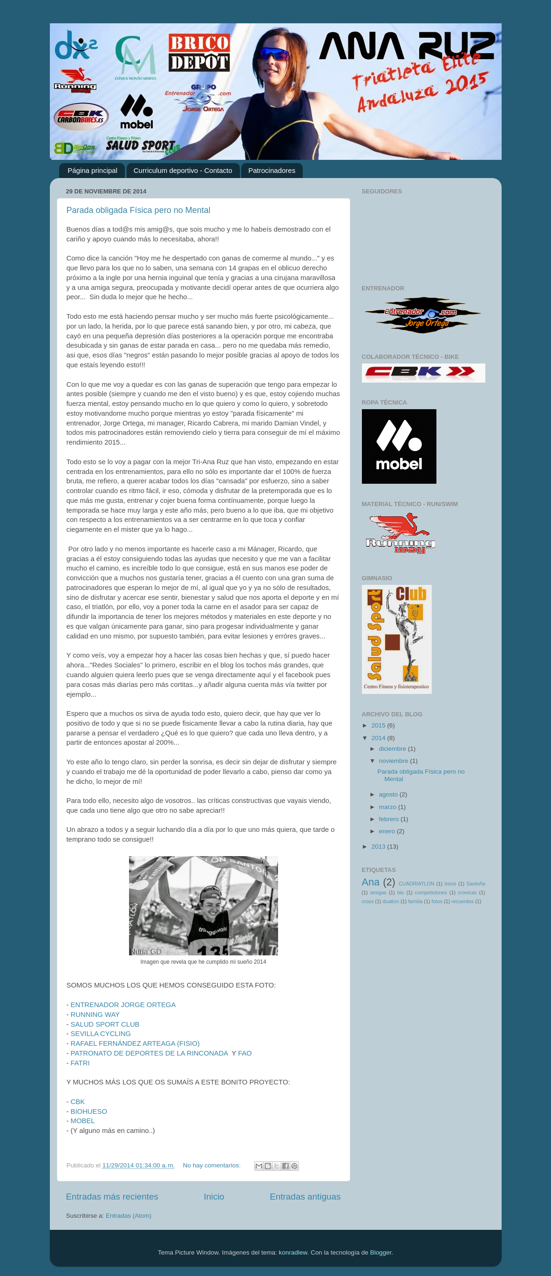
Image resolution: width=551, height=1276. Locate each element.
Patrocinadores (271, 170)
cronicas (467, 892)
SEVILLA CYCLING (101, 1033)
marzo (388, 806)
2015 (379, 725)
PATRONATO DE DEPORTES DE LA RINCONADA (149, 1053)
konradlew (293, 1252)
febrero (390, 819)
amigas (378, 892)
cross (368, 901)
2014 (379, 737)
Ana (371, 882)
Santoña (475, 883)
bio (400, 892)
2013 (379, 846)
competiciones (431, 892)
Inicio (214, 1196)
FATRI (80, 1063)
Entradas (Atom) (128, 1215)
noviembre (394, 760)
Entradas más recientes (112, 1196)
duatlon (391, 901)
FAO (245, 1053)
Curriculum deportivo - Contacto (183, 170)
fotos (437, 901)
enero (388, 831)
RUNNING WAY (95, 1014)
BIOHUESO (89, 1111)
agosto (389, 794)
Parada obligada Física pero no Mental (139, 210)
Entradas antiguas (305, 1196)
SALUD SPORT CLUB (105, 1024)
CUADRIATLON (417, 883)
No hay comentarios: (213, 1165)
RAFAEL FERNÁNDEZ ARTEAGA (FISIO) (135, 1043)
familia (415, 901)
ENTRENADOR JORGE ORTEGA (124, 1004)
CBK (78, 1101)
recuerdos (462, 901)
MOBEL (83, 1121)
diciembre (393, 748)
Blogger (380, 1252)
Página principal (92, 170)
